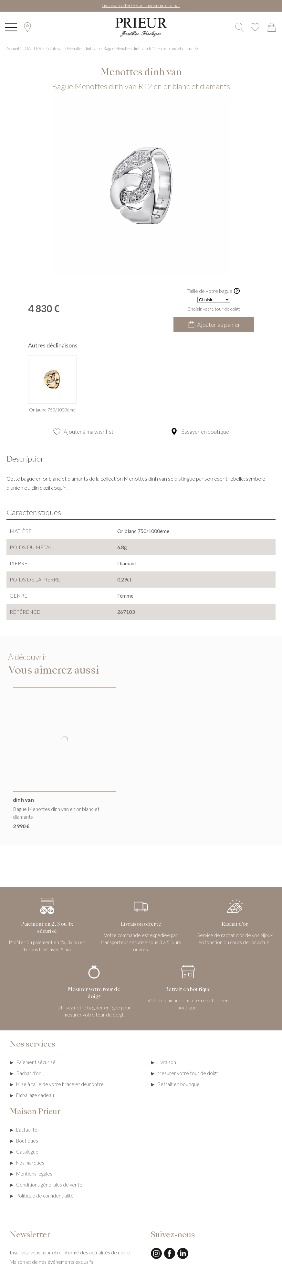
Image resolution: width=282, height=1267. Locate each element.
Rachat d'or (28, 1073)
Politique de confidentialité (45, 1195)
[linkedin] (182, 1258)
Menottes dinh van (83, 48)
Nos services (32, 1045)
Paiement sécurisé (36, 1062)
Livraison (166, 1062)
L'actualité (26, 1130)
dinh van (56, 48)
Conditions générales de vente (49, 1184)
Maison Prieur (35, 1112)
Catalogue (27, 1152)
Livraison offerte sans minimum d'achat (141, 5)
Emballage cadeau (35, 1095)
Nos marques (30, 1163)
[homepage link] (141, 27)
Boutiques (27, 1141)
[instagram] (156, 1258)
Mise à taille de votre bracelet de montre (60, 1084)
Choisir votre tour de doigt (213, 309)
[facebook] (169, 1258)
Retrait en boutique (178, 1084)
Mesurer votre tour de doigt (187, 1073)
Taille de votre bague (213, 291)
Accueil (12, 48)
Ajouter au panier (213, 324)
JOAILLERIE (34, 48)
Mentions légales (34, 1173)
